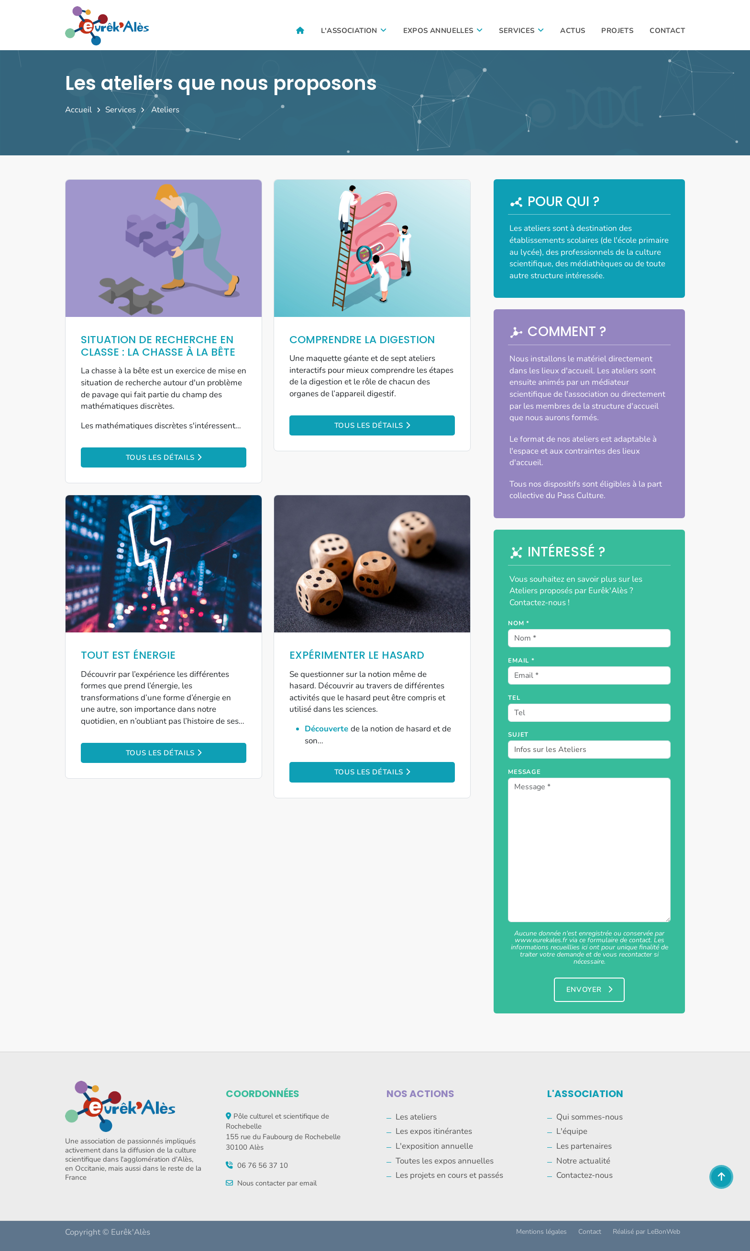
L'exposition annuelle (434, 1146)
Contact (667, 30)
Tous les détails (164, 457)
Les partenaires (584, 1146)
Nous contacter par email (277, 1183)
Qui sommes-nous (589, 1116)
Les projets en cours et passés (449, 1175)
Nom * (518, 623)
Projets (617, 30)
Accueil (78, 109)
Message (524, 772)
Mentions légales (541, 1231)
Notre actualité (583, 1160)
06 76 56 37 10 (262, 1165)
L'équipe (571, 1131)
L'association (354, 30)
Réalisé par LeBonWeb (646, 1231)
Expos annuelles (443, 30)
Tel (514, 698)
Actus (572, 30)
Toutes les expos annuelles (445, 1160)
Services (521, 30)
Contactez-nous (584, 1175)
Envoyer (589, 989)
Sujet (518, 734)
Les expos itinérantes (434, 1131)
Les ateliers (416, 1116)
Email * (521, 660)
